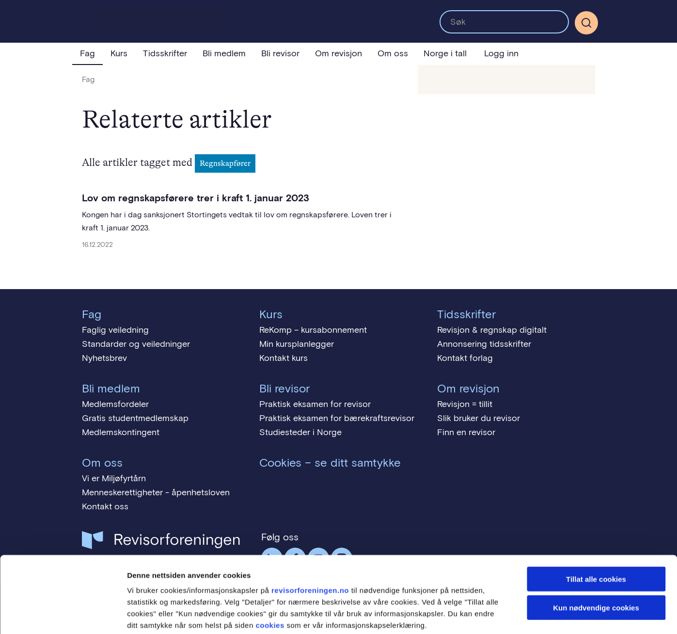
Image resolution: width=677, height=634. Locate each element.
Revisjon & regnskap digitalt (492, 330)
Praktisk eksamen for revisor (315, 404)
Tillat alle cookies (596, 529)
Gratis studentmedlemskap (135, 418)
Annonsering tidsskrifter (484, 344)
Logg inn (501, 53)
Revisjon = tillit (464, 404)
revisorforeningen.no (310, 540)
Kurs (118, 53)
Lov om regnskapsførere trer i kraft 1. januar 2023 (195, 198)
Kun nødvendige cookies (596, 558)
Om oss (393, 53)
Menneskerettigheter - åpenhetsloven (156, 492)
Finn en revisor (466, 432)
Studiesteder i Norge (300, 432)
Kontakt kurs (283, 358)
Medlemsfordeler (115, 404)
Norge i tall (445, 53)
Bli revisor (280, 53)
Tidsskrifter (165, 53)
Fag (87, 53)
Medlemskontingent (120, 432)
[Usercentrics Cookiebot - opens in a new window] (62, 615)
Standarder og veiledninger (136, 344)
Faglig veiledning (115, 330)
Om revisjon (338, 53)
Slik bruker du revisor (478, 418)
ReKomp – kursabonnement (313, 330)
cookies (269, 575)
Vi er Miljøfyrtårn (114, 478)
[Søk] (586, 22)
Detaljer (516, 615)
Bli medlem (224, 53)
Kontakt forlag (465, 358)
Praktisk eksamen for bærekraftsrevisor (336, 418)
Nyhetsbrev (104, 358)
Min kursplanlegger (296, 344)
